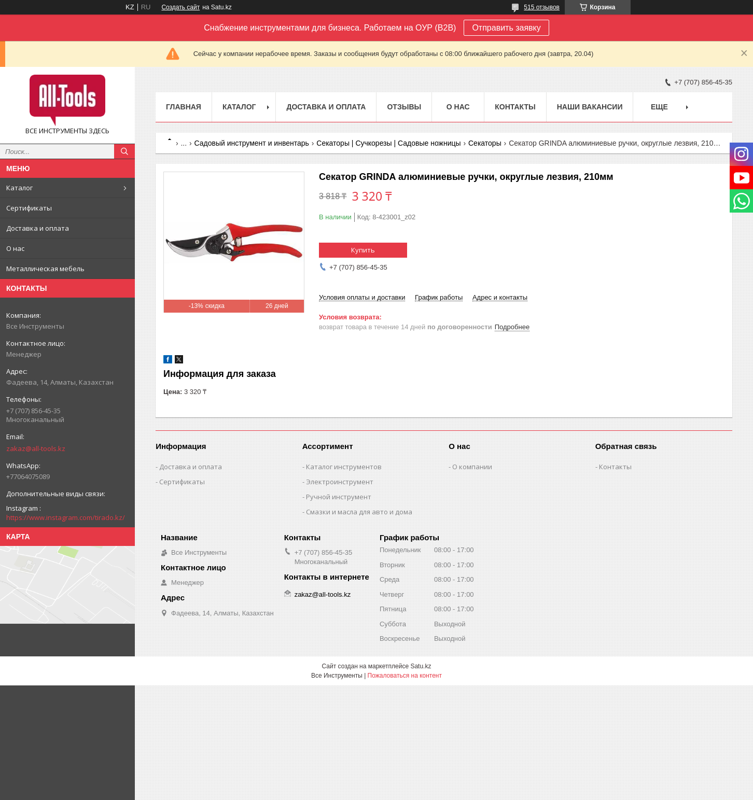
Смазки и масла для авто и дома (359, 511)
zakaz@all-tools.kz (35, 448)
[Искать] (124, 151)
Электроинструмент (339, 481)
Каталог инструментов (344, 466)
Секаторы (484, 143)
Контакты (515, 107)
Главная (183, 107)
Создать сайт (180, 7)
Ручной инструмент (338, 496)
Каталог (19, 187)
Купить (363, 250)
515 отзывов (542, 7)
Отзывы (404, 107)
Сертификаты (29, 208)
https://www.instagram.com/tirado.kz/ (65, 517)
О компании (472, 466)
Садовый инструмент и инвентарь (251, 143)
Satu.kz (420, 666)
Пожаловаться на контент (405, 675)
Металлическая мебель (45, 268)
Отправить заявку (506, 27)
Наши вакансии (590, 107)
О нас (15, 248)
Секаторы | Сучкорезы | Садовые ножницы (388, 143)
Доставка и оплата (37, 228)
